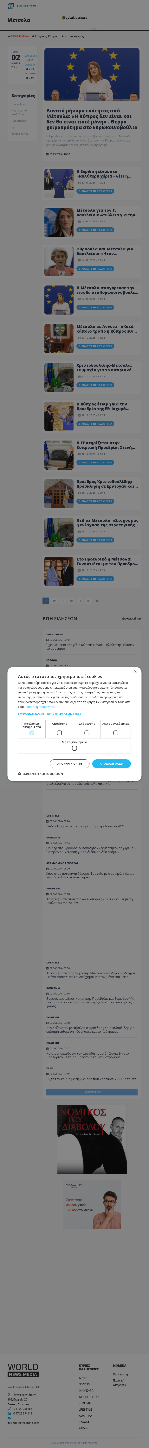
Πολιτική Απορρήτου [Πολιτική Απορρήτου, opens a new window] (40, 707)
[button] (74, 713)
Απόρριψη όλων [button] (69, 763)
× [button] (135, 671)
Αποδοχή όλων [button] (112, 763)
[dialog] (74, 724)
